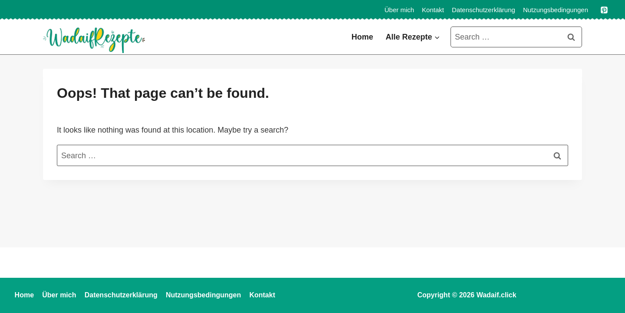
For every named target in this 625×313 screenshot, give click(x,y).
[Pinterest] (604, 10)
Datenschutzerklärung (483, 9)
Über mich (399, 9)
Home (362, 37)
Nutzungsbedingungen (555, 9)
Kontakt (433, 9)
